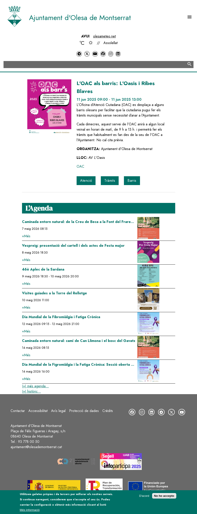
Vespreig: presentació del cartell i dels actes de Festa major (73, 245)
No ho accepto (164, 495)
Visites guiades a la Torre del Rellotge (54, 293)
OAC (80, 166)
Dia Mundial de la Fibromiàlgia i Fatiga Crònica (61, 316)
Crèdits (107, 410)
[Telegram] (79, 53)
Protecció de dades (84, 410)
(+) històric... (31, 391)
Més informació (30, 510)
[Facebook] (103, 53)
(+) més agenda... (35, 386)
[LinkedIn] (118, 53)
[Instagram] (110, 53)
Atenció (86, 180)
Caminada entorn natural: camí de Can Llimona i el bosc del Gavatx (78, 340)
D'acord (144, 495)
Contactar (18, 410)
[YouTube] (95, 53)
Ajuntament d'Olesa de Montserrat (80, 18)
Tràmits (109, 180)
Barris (131, 180)
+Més (26, 236)
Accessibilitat (38, 410)
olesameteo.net (104, 36)
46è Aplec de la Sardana (43, 269)
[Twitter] (87, 53)
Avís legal (58, 410)
